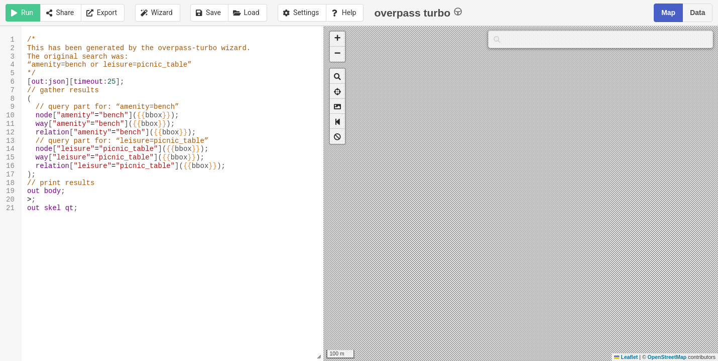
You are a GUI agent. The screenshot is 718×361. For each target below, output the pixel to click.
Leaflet (626, 357)
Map (668, 13)
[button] (337, 39)
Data (697, 13)
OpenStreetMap (667, 357)
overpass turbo (418, 12)
